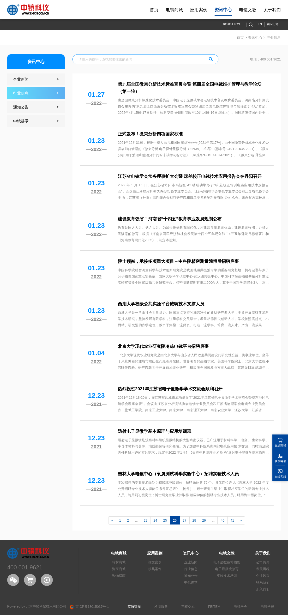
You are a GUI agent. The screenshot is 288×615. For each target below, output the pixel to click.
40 (222, 520)
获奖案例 (155, 569)
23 (146, 520)
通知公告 (191, 576)
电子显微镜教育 (227, 569)
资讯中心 (255, 38)
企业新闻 (191, 562)
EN (260, 24)
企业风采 (263, 576)
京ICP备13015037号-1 (89, 607)
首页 (240, 38)
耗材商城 (119, 562)
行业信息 (191, 569)
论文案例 (155, 562)
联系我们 (263, 582)
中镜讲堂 (191, 582)
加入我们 (263, 589)
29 (204, 520)
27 (184, 520)
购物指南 (119, 576)
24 (155, 520)
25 (165, 520)
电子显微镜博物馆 (226, 562)
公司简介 (263, 562)
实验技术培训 (227, 576)
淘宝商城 (119, 569)
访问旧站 (272, 24)
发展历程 (263, 569)
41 (232, 520)
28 (194, 520)
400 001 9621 (231, 24)
